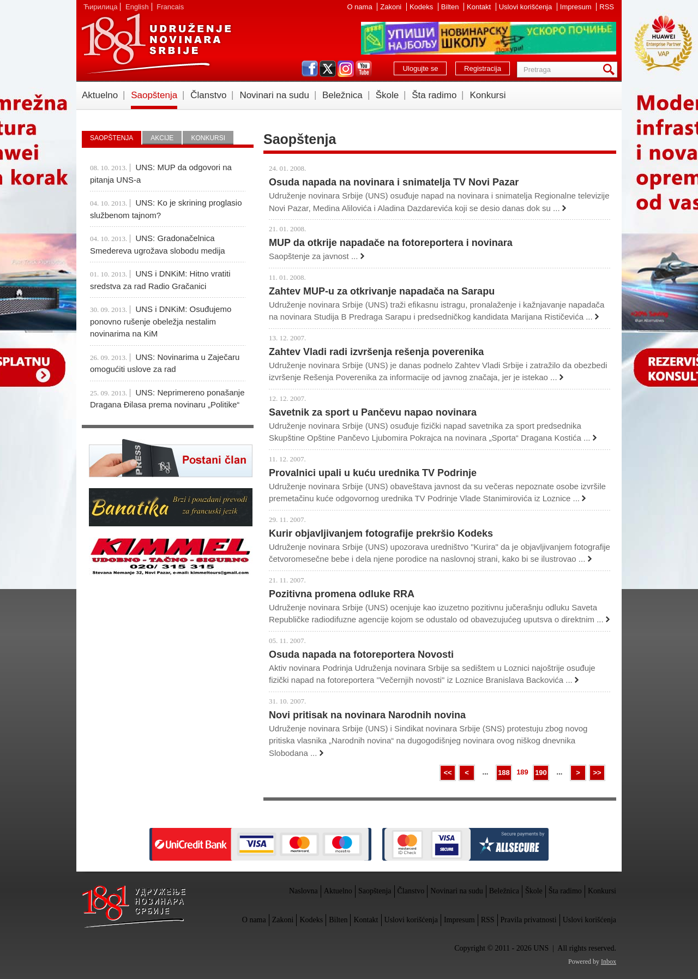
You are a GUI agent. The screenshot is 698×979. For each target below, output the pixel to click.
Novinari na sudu (274, 95)
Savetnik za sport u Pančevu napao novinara (373, 412)
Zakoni (392, 7)
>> (597, 772)
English (137, 7)
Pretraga (611, 69)
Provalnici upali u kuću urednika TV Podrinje (373, 472)
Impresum (576, 7)
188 (504, 772)
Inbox (608, 961)
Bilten (451, 7)
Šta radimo (434, 95)
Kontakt (480, 7)
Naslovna (303, 891)
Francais (170, 7)
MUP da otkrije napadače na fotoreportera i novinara (391, 242)
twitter (328, 69)
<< (447, 772)
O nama (360, 7)
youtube (364, 69)
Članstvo (208, 95)
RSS (606, 7)
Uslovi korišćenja (526, 7)
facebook (310, 69)
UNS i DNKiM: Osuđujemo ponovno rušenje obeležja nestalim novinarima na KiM (160, 321)
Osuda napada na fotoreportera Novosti (361, 654)
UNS (156, 43)
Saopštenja (154, 95)
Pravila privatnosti (529, 920)
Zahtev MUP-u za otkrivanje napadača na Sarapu (382, 291)
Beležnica (342, 95)
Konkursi (488, 95)
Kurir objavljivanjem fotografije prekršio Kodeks (381, 533)
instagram (346, 69)
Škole (387, 95)
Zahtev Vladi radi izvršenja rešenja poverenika (376, 351)
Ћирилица (100, 7)
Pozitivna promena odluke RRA (341, 593)
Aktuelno (100, 95)
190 (541, 772)
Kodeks (422, 7)
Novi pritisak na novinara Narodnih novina (367, 715)
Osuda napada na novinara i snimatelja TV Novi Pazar (394, 182)
